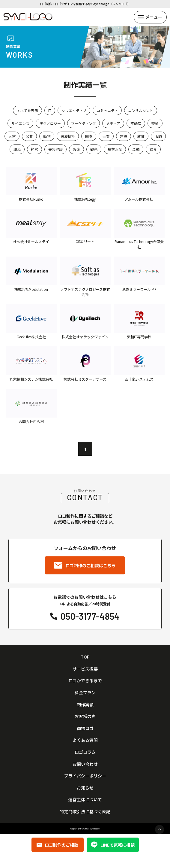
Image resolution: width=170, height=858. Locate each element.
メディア (113, 123)
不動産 (135, 123)
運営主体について (85, 799)
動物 (46, 136)
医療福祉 (68, 136)
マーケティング (83, 123)
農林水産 (115, 149)
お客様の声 (85, 716)
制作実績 (85, 704)
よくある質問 (85, 740)
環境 (17, 149)
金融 (135, 149)
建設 (123, 136)
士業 (106, 136)
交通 (155, 123)
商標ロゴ (85, 728)
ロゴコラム (85, 752)
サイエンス (20, 123)
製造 (76, 149)
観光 (93, 149)
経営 (34, 149)
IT (49, 110)
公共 (29, 136)
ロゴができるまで (85, 680)
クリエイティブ (73, 110)
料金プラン (85, 692)
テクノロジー (50, 123)
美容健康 (55, 149)
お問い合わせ (85, 764)
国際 (88, 136)
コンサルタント (140, 110)
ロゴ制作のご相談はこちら (85, 565)
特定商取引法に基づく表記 (85, 811)
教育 (141, 136)
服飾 (158, 136)
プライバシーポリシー (85, 776)
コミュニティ (107, 110)
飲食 (153, 149)
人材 (12, 136)
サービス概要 (85, 669)
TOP (85, 657)
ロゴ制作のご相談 (57, 845)
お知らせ (85, 788)
